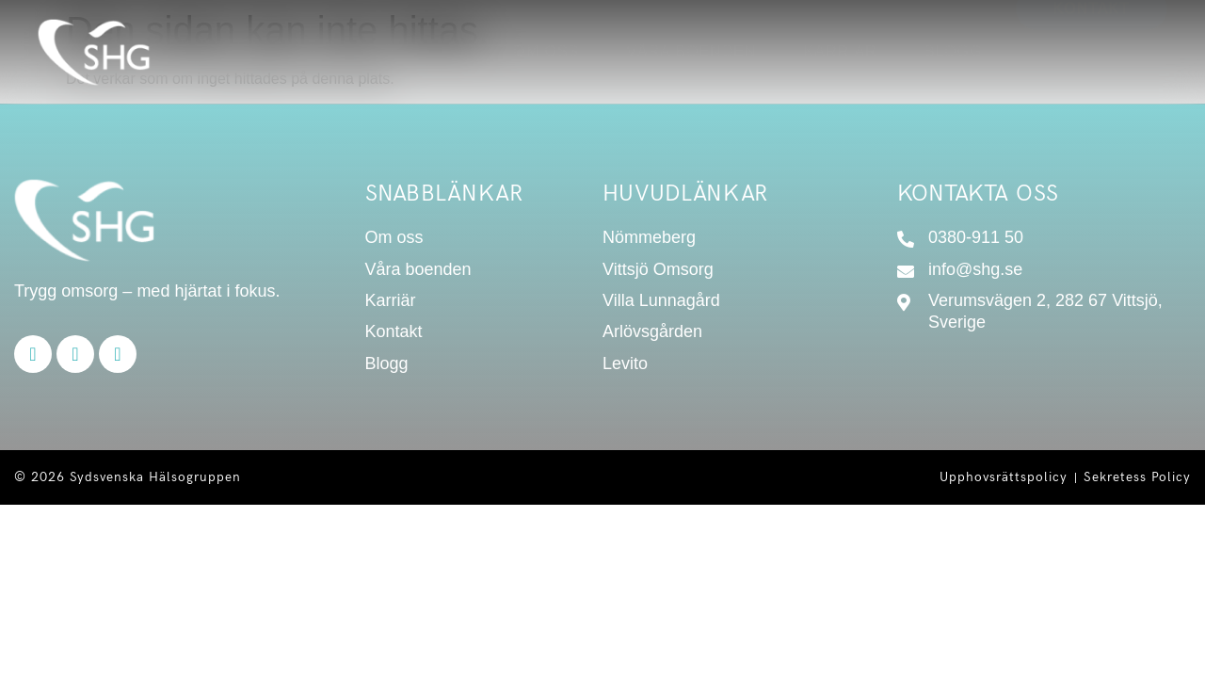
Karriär (840, 51)
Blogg (953, 51)
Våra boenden (691, 51)
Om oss (546, 51)
